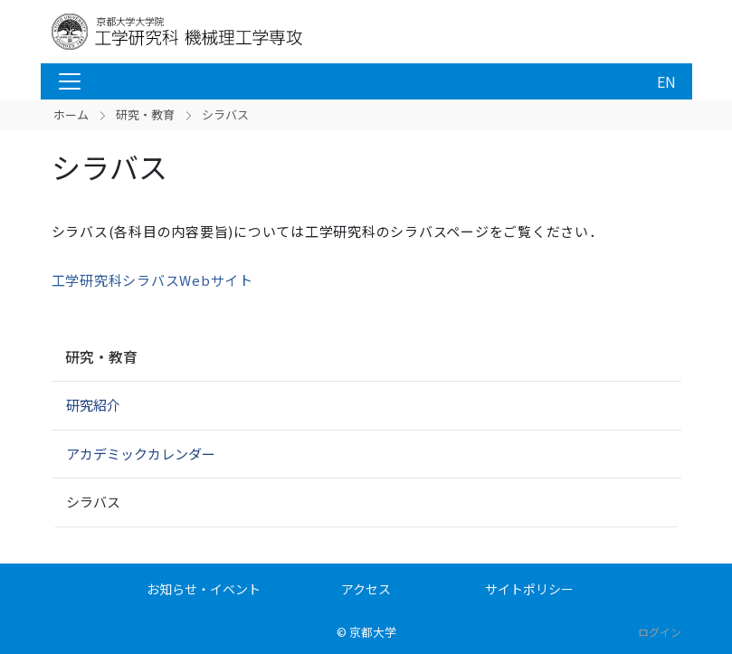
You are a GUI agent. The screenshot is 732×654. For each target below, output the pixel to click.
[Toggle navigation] (70, 81)
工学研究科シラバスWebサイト (152, 279)
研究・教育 (145, 114)
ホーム (71, 114)
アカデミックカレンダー (140, 453)
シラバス (93, 501)
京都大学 (372, 631)
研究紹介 (93, 404)
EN (666, 81)
